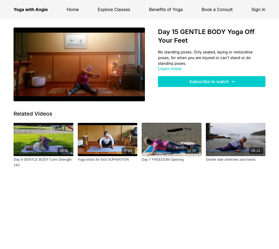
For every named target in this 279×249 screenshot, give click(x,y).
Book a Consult (217, 9)
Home (73, 9)
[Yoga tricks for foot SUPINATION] (108, 159)
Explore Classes (114, 9)
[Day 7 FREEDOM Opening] (172, 159)
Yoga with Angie (31, 9)
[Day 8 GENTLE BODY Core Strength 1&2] (43, 162)
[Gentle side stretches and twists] (236, 159)
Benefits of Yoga (166, 9)
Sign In (258, 9)
